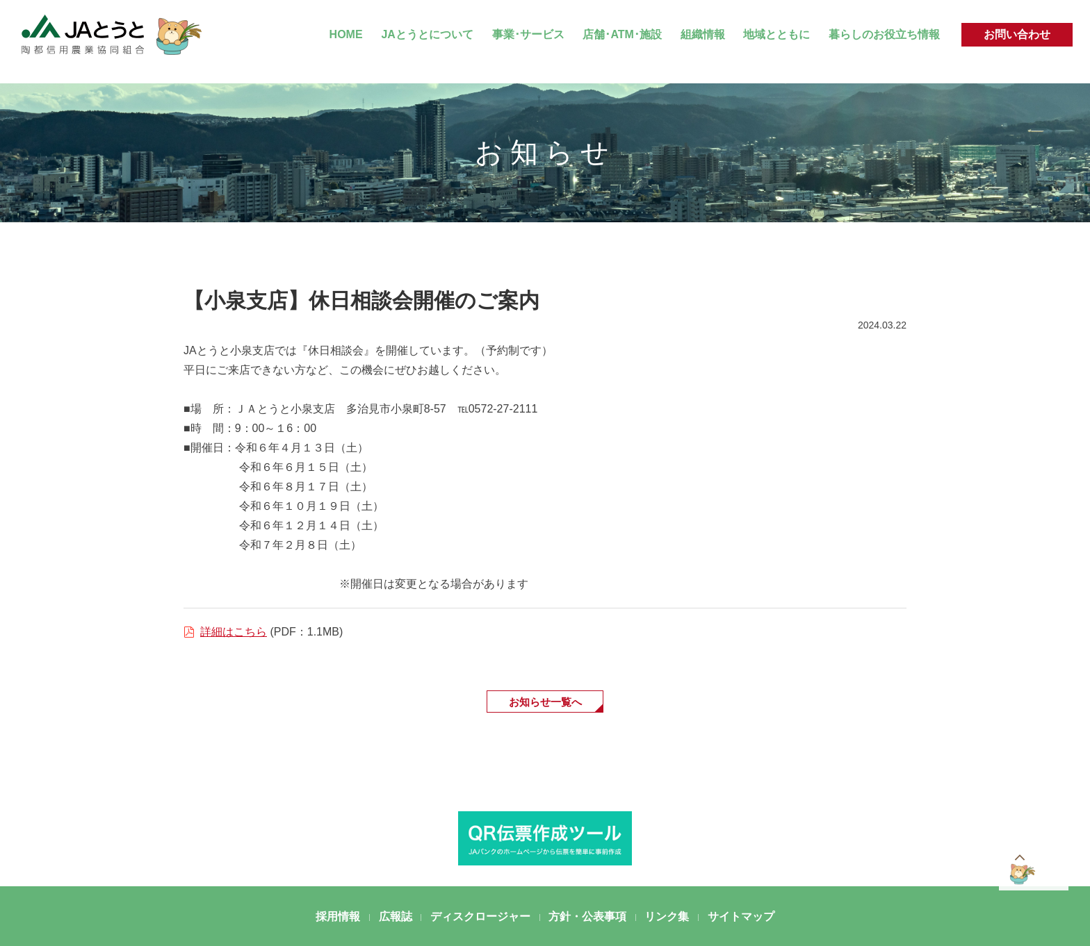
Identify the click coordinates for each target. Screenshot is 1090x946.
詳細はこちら (233, 632)
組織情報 (703, 34)
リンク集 (666, 918)
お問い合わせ (1017, 34)
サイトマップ (741, 918)
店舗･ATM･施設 (622, 34)
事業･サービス (528, 34)
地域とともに (776, 34)
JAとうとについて (427, 34)
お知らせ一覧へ (545, 702)
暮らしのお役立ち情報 (884, 34)
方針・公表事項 (587, 918)
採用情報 (338, 918)
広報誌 (395, 918)
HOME (346, 34)
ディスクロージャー (480, 918)
